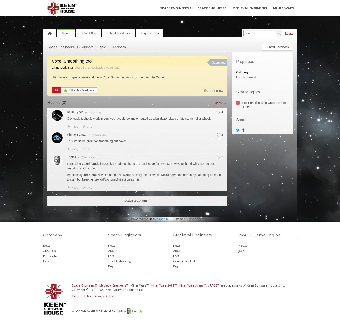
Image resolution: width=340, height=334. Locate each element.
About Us (49, 251)
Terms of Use (81, 296)
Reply (72, 126)
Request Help (149, 33)
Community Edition (186, 261)
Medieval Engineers (249, 8)
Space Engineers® (84, 285)
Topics (66, 33)
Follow (218, 91)
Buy (110, 266)
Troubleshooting (119, 261)
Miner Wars (283, 8)
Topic (102, 47)
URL (87, 126)
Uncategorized (246, 77)
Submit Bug (88, 33)
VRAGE (242, 246)
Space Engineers (212, 8)
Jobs (46, 261)
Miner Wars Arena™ (192, 285)
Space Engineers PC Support (70, 47)
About (112, 251)
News (47, 246)
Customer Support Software (190, 219)
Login (289, 33)
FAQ (111, 256)
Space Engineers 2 (176, 8)
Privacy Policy (104, 296)
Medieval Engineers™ (114, 285)
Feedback (118, 47)
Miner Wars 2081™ (163, 285)
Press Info (50, 256)
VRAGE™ (214, 285)
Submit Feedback (118, 33)
